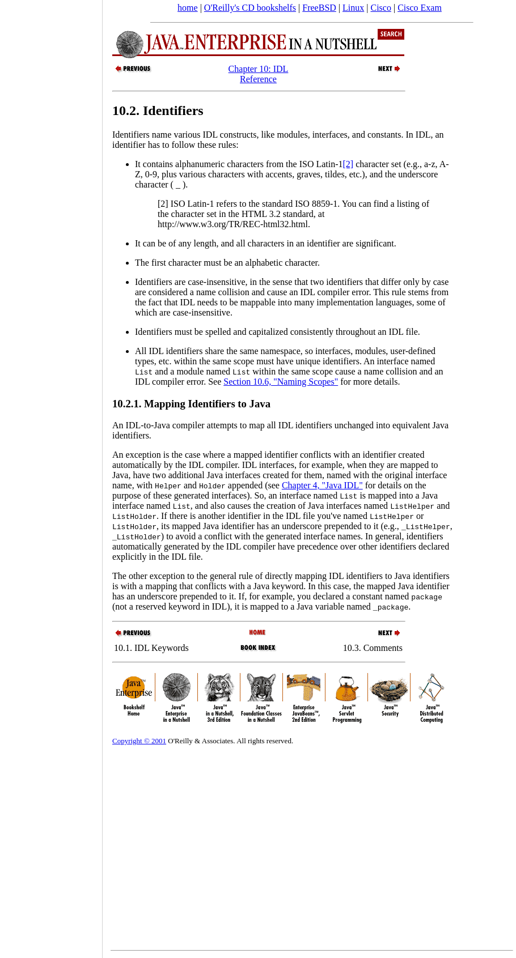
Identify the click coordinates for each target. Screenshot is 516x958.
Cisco (380, 7)
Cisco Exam (419, 7)
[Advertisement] (51, 475)
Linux (353, 7)
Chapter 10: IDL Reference (259, 74)
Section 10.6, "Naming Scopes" (280, 381)
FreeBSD (319, 7)
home (187, 7)
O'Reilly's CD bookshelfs (250, 7)
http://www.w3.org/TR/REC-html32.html (233, 224)
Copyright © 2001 (139, 740)
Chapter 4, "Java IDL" (322, 485)
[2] (348, 164)
